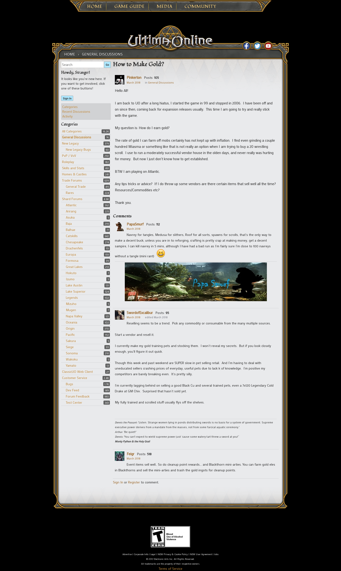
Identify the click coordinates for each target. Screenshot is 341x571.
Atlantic (71, 205)
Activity (67, 116)
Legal (153, 554)
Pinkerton (134, 77)
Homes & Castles (74, 174)
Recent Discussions (76, 111)
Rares (70, 192)
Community (200, 6)
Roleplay (68, 161)
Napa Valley (74, 316)
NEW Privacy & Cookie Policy (173, 554)
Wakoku (72, 359)
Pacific (70, 334)
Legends (72, 297)
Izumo (70, 279)
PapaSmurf (135, 224)
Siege (70, 347)
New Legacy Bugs (78, 149)
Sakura (71, 340)
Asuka (70, 217)
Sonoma (72, 353)
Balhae (70, 229)
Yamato (71, 365)
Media (164, 6)
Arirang (71, 211)
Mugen (71, 310)
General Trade (76, 186)
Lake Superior (75, 291)
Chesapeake (74, 242)
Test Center (74, 402)
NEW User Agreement (201, 554)
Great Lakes (74, 266)
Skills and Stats (73, 168)
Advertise (127, 554)
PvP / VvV (69, 155)
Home (94, 6)
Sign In (67, 98)
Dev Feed (72, 390)
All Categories (72, 131)
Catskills (72, 236)
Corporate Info (141, 554)
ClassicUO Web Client (77, 371)
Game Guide (129, 6)
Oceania (71, 322)
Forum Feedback (78, 396)
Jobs (216, 554)
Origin (70, 328)
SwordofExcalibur (140, 312)
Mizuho (71, 303)
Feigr (130, 453)
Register (134, 482)
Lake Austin (74, 285)
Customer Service (74, 377)
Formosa (72, 260)
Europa (71, 254)
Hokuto (71, 273)
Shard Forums (72, 199)
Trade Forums (72, 180)
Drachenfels (74, 248)
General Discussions (76, 137)
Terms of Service (170, 568)
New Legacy (70, 143)
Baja (69, 223)
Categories (70, 106)
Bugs (69, 384)
